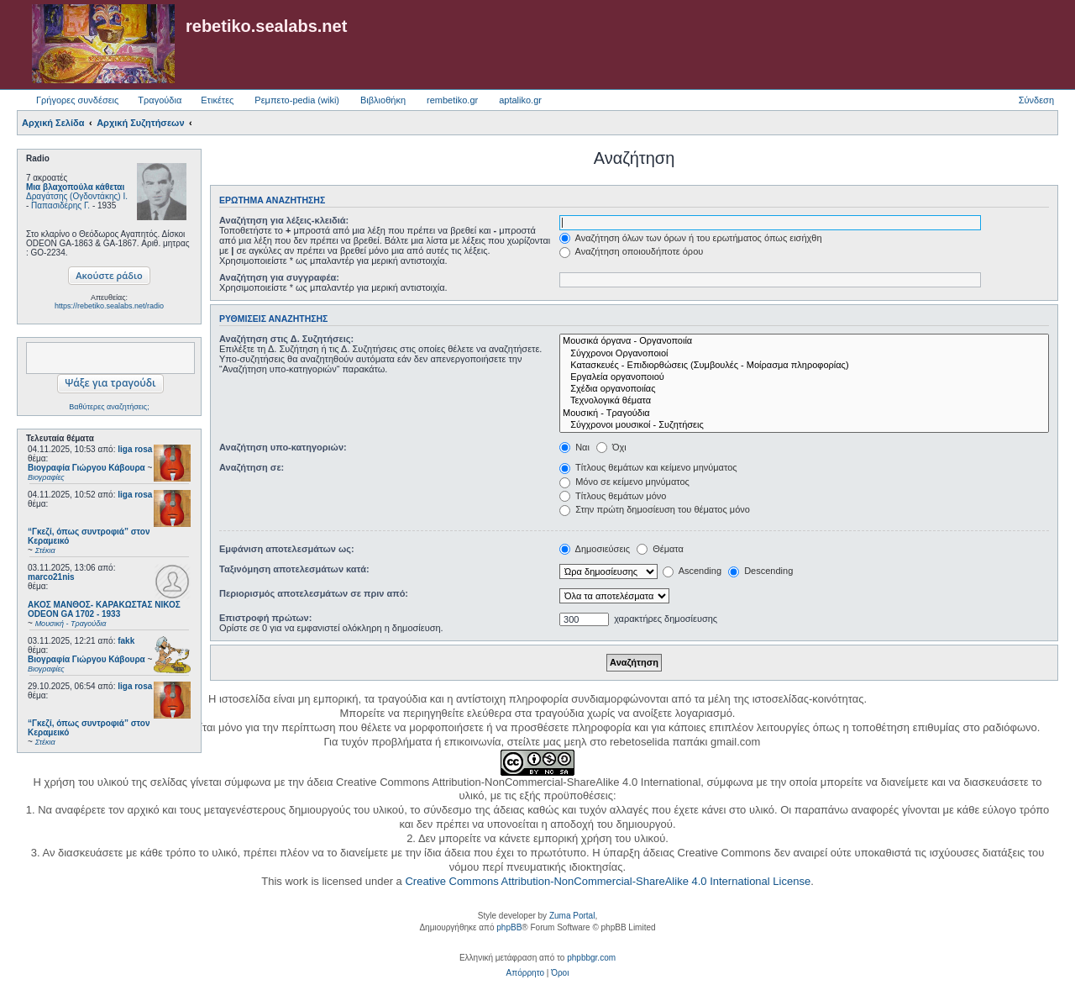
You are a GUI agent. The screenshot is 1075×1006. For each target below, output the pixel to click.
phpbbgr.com (591, 957)
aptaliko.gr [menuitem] (520, 100)
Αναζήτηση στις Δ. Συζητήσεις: (286, 339)
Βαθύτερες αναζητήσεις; (109, 407)
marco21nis (51, 577)
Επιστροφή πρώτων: (265, 618)
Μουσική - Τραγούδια (804, 413)
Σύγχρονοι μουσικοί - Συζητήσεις (804, 425)
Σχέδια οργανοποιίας (804, 389)
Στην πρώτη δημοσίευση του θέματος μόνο (654, 509)
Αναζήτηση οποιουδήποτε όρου (631, 251)
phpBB (509, 927)
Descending (760, 571)
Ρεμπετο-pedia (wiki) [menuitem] (296, 100)
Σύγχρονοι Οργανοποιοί (804, 354)
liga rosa (135, 449)
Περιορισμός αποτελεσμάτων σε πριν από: (313, 593)
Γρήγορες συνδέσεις (77, 100)
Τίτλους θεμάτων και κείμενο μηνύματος (648, 467)
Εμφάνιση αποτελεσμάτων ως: (286, 549)
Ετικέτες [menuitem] (217, 100)
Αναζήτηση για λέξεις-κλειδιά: (284, 220)
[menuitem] (525, 973)
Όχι (611, 447)
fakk (126, 640)
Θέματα (660, 549)
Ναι (574, 447)
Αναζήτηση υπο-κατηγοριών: (283, 447)
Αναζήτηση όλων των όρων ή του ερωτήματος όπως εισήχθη (690, 238)
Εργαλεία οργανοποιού (804, 377)
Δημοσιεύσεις (594, 549)
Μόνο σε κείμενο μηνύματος (624, 482)
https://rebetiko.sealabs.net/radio (109, 306)
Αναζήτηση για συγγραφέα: (279, 277)
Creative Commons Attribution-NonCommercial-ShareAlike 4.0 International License (607, 881)
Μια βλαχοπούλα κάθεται (75, 187)
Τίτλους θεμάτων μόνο (612, 496)
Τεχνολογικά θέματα (804, 401)
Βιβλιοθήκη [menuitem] (383, 100)
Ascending (692, 571)
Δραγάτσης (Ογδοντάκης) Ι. (77, 196)
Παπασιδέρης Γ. (60, 205)
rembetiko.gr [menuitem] (452, 100)
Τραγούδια (159, 100)
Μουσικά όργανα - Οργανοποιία (804, 341)
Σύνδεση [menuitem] (1036, 100)
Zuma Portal (572, 915)
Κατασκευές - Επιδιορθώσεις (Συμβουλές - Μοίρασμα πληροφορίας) (804, 365)
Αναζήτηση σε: (251, 467)
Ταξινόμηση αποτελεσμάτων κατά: (294, 569)
